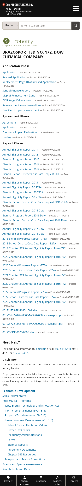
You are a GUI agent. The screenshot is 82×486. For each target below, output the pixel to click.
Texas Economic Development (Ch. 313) (29, 420)
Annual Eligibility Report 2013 (20, 182)
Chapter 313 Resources (22, 454)
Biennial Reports (18, 444)
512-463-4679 (21, 353)
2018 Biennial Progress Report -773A (24, 238)
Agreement (9, 122)
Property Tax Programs (16, 401)
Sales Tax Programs (14, 396)
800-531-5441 (63, 349)
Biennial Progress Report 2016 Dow (24, 215)
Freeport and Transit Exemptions (25, 459)
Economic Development (18, 391)
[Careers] (74, 479)
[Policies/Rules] (57, 480)
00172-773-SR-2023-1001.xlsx (20, 310)
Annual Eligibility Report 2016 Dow (23, 210)
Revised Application (14, 77)
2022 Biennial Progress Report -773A (24, 292)
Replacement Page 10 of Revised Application (29, 82)
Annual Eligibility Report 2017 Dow (23, 229)
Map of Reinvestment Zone (19, 95)
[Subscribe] (41, 479)
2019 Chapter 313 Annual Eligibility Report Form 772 (34, 248)
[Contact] (8, 479)
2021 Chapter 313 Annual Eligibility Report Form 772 (34, 275)
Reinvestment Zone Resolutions (22, 105)
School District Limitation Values (27, 425)
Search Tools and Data (16, 469)
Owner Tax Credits (19, 430)
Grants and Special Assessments (22, 464)
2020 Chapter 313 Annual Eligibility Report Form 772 (34, 257)
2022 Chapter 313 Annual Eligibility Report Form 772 (34, 283)
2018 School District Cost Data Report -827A (29, 243)
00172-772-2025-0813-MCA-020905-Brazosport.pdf (33, 324)
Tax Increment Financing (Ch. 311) (25, 410)
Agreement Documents (22, 449)
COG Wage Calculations (17, 100)
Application (9, 72)
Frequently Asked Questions (25, 435)
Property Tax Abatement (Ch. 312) (25, 415)
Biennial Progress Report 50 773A (23, 192)
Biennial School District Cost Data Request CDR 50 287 (35, 202)
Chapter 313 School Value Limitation (20, 45)
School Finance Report (16, 90)
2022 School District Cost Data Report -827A (29, 297)
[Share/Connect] (25, 480)
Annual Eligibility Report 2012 (20, 154)
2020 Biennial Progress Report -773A (24, 265)
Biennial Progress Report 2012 (21, 159)
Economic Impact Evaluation (20, 132)
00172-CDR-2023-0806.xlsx (18, 332)
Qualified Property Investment (21, 110)
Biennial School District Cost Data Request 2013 (31, 174)
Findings (7, 137)
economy (18, 40)
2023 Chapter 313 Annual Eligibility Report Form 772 (34, 302)
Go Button (75, 25)
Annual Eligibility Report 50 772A (22, 187)
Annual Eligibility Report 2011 (20, 149)
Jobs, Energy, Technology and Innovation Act (32, 405)
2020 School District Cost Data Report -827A (29, 270)
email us (41, 349)
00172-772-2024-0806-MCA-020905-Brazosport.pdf (33, 315)
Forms (11, 440)
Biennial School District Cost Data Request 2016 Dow (34, 220)
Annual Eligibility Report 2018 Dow (23, 233)
